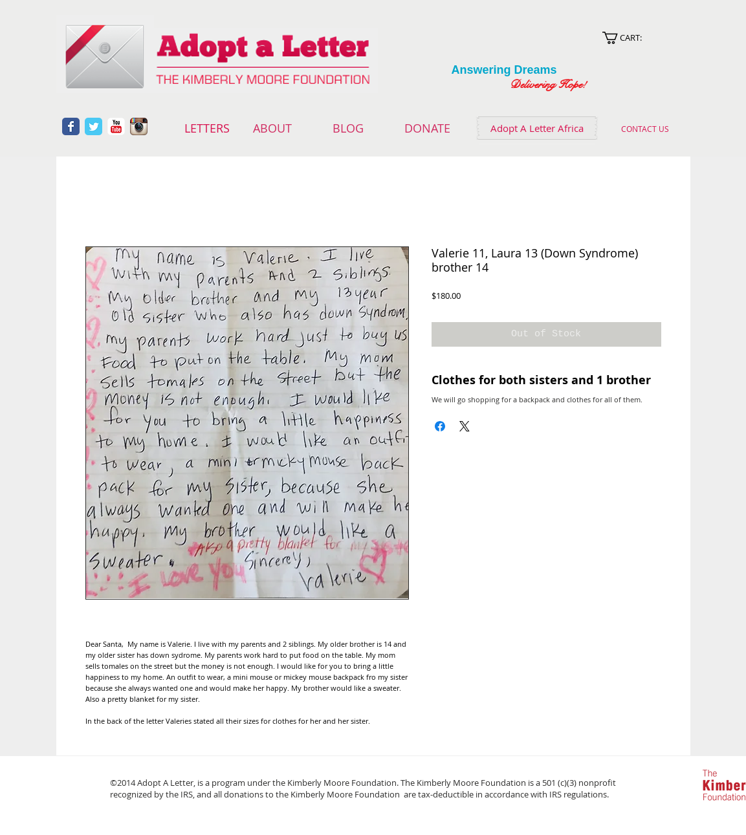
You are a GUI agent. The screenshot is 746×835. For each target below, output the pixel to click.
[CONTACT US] (645, 129)
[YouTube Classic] (116, 126)
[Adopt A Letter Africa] (537, 128)
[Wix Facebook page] (71, 126)
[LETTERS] (207, 129)
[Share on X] (464, 426)
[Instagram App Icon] (139, 126)
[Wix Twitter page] (93, 126)
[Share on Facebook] (440, 426)
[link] (637, 38)
